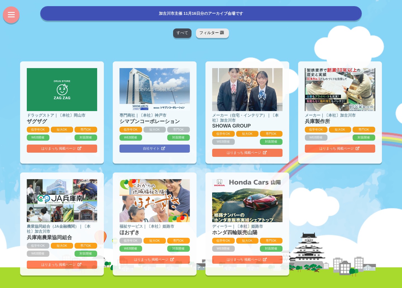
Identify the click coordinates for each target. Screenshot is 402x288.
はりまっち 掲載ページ (61, 148)
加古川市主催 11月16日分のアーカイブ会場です (201, 13)
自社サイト (154, 148)
